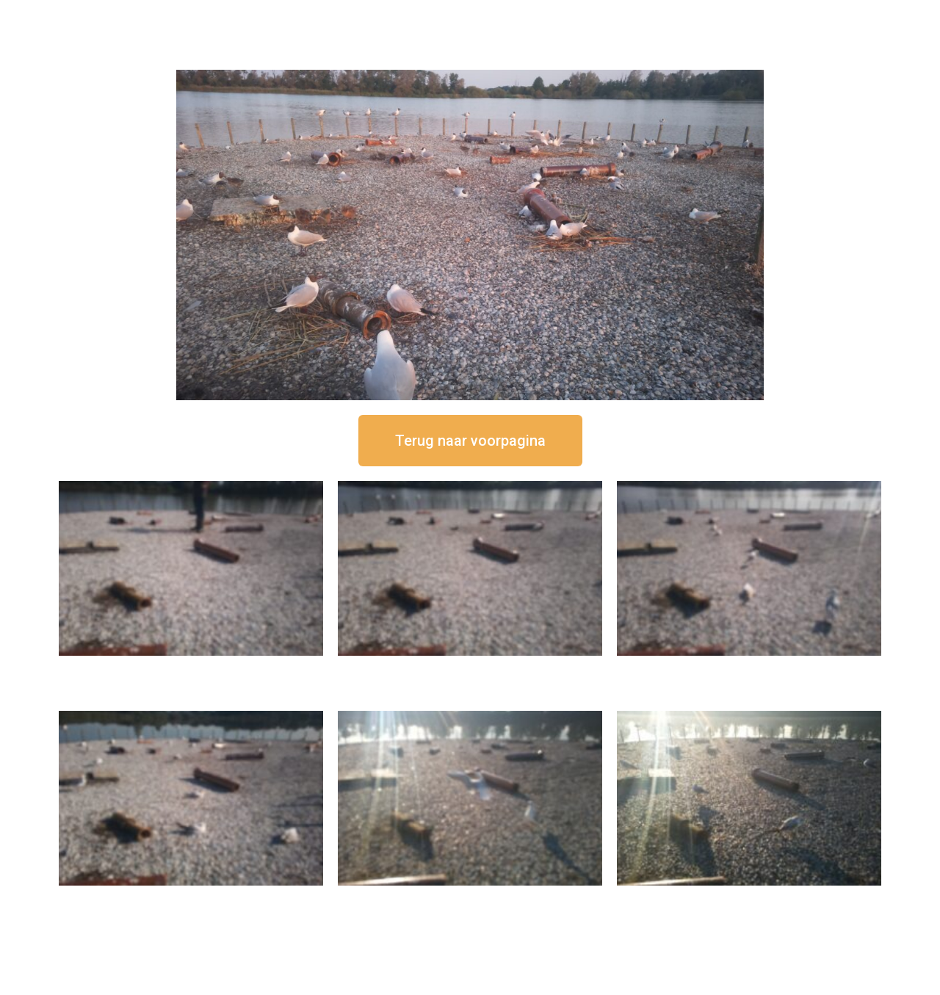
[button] (470, 440)
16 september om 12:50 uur (190, 668)
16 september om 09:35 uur (470, 897)
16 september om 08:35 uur (749, 897)
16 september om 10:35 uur (190, 897)
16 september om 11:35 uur (749, 668)
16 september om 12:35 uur (470, 668)
